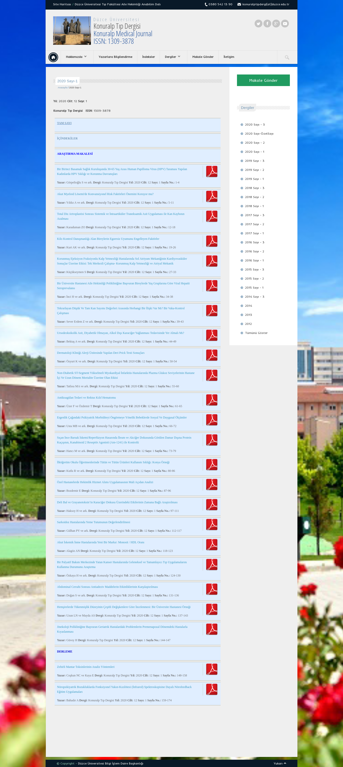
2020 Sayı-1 (75, 87)
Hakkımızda (75, 57)
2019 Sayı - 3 (254, 161)
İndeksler (148, 57)
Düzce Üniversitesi (116, 19)
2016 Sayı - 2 (254, 251)
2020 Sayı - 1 (254, 152)
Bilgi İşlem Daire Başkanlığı (124, 763)
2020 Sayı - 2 (255, 142)
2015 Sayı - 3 (254, 269)
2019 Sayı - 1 (254, 179)
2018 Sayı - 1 (254, 206)
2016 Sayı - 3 (254, 242)
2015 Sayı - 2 (254, 278)
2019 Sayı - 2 (254, 170)
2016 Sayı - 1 (254, 260)
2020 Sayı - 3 (255, 124)
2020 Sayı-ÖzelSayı (259, 133)
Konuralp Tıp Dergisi (122, 33)
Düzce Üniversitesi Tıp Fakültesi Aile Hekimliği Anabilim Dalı (118, 4)
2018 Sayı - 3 (254, 188)
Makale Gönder (203, 57)
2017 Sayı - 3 (254, 215)
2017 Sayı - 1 (254, 233)
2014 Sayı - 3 (254, 296)
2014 (248, 306)
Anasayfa (62, 87)
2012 (248, 324)
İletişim (229, 57)
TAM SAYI (64, 123)
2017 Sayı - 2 (254, 224)
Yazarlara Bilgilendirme (115, 57)
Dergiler (171, 57)
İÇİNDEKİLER (67, 138)
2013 (248, 315)
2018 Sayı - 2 (254, 197)
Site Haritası (62, 4)
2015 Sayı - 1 (254, 287)
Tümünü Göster (256, 333)
